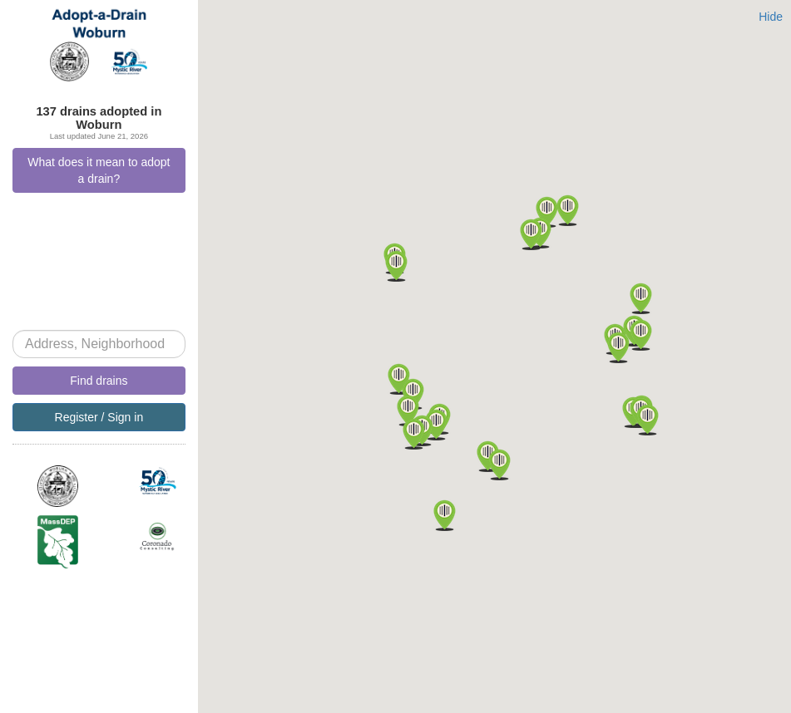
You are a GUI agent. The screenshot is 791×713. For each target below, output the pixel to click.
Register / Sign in (99, 417)
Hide (771, 16)
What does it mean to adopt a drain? (98, 170)
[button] (436, 424)
